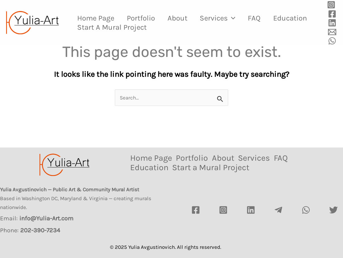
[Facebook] (332, 14)
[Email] (332, 32)
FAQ (264, 18)
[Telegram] (278, 209)
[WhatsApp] (332, 41)
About (183, 18)
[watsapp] (305, 209)
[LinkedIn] (250, 209)
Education (95, 27)
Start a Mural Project (161, 27)
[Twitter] (333, 209)
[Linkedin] (332, 23)
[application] (239, 18)
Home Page (96, 18)
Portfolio (144, 18)
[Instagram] (331, 5)
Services (225, 18)
